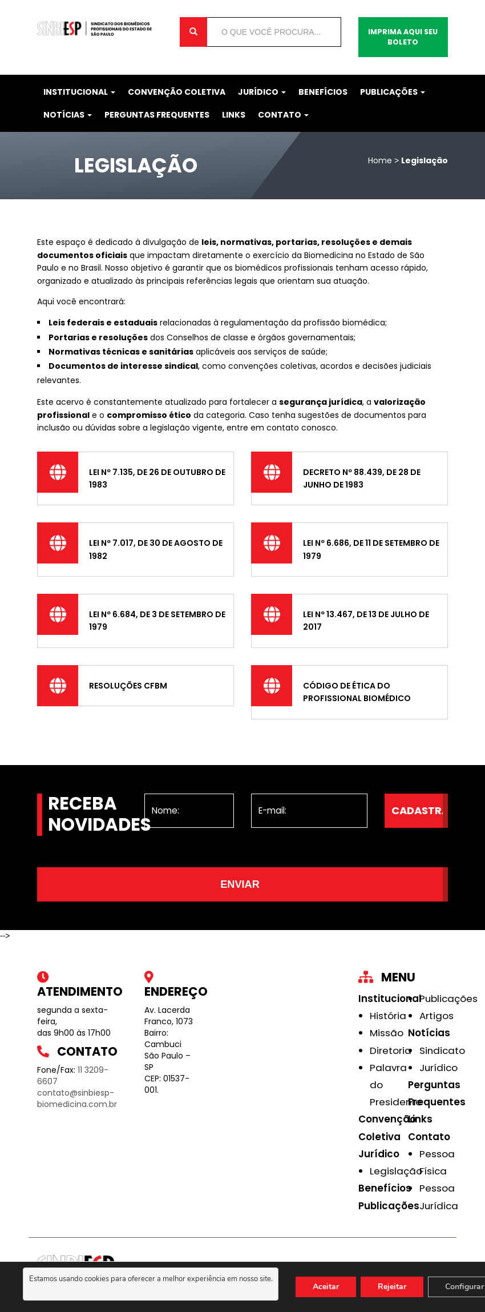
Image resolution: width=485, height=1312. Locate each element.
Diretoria (390, 1050)
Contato (283, 114)
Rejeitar (392, 1286)
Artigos (436, 1016)
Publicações (392, 92)
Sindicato (442, 1050)
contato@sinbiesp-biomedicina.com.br (77, 1098)
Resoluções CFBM (128, 685)
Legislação (396, 1171)
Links (233, 114)
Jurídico (262, 92)
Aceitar (326, 1286)
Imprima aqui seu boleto (403, 37)
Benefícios (322, 92)
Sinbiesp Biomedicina (100, 28)
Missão (386, 1033)
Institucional (79, 92)
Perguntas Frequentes (156, 114)
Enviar (240, 884)
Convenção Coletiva (176, 92)
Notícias (67, 114)
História (388, 1016)
